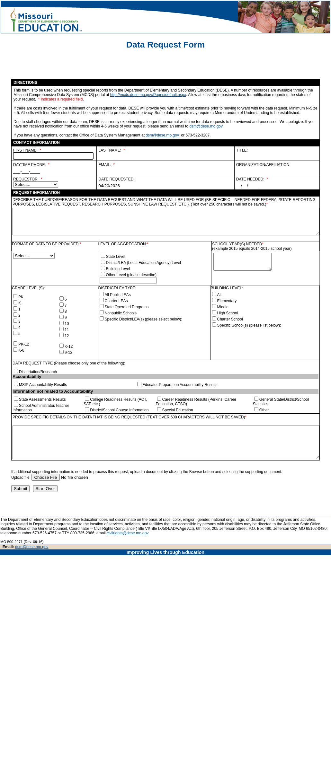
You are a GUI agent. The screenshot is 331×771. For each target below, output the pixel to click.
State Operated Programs (127, 307)
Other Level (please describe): (132, 275)
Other (264, 410)
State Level (115, 256)
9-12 (68, 352)
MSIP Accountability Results (43, 384)
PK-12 (23, 344)
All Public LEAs (118, 295)
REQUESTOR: (26, 179)
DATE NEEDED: (250, 179)
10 (67, 323)
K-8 (21, 350)
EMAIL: (104, 164)
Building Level (118, 269)
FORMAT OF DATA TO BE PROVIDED (46, 244)
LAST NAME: (109, 150)
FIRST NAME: (25, 150)
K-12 (69, 346)
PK (20, 297)
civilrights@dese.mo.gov (127, 533)
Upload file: (21, 477)
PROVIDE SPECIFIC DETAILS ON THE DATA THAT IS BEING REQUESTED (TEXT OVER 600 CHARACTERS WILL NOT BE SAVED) (129, 417)
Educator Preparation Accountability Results (179, 384)
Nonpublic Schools (121, 313)
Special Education (177, 410)
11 (67, 330)
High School (227, 313)
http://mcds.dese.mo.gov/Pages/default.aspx (148, 94)
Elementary (227, 301)
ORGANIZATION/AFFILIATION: (263, 164)
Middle (222, 307)
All (219, 295)
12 (67, 336)
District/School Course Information (119, 410)
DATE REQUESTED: (116, 179)
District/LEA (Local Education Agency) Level (143, 262)
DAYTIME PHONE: (29, 164)
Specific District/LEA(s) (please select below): (143, 319)
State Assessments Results (42, 399)
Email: (9, 547)
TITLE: (242, 150)
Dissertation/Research (38, 372)
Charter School (230, 319)
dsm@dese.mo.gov (205, 126)
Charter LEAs (116, 301)
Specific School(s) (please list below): (249, 325)
